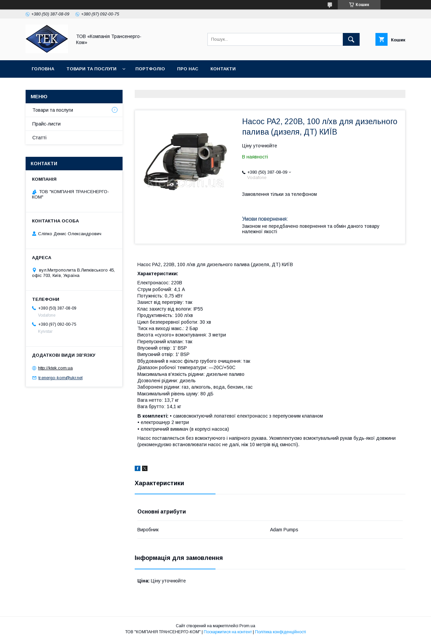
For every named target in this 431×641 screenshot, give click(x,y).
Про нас (187, 68)
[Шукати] (351, 39)
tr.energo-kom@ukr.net (60, 377)
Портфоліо (150, 68)
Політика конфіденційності (280, 632)
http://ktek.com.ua (55, 367)
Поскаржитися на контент (228, 632)
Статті (39, 137)
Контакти (223, 68)
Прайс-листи (46, 124)
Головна (43, 68)
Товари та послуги (91, 68)
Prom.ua (247, 626)
